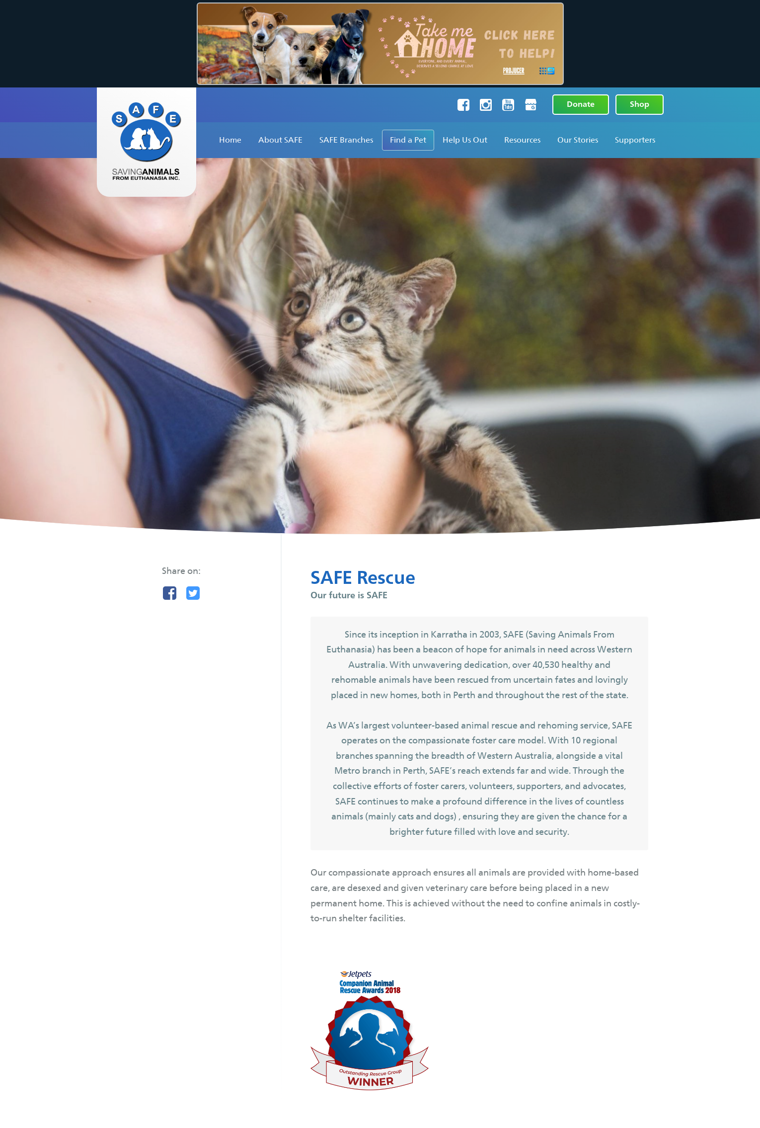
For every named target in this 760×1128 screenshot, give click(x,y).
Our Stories (577, 140)
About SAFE (280, 140)
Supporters (635, 140)
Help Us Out (465, 140)
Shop (639, 104)
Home (230, 140)
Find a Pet (408, 140)
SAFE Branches (346, 140)
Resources (522, 140)
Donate (581, 104)
